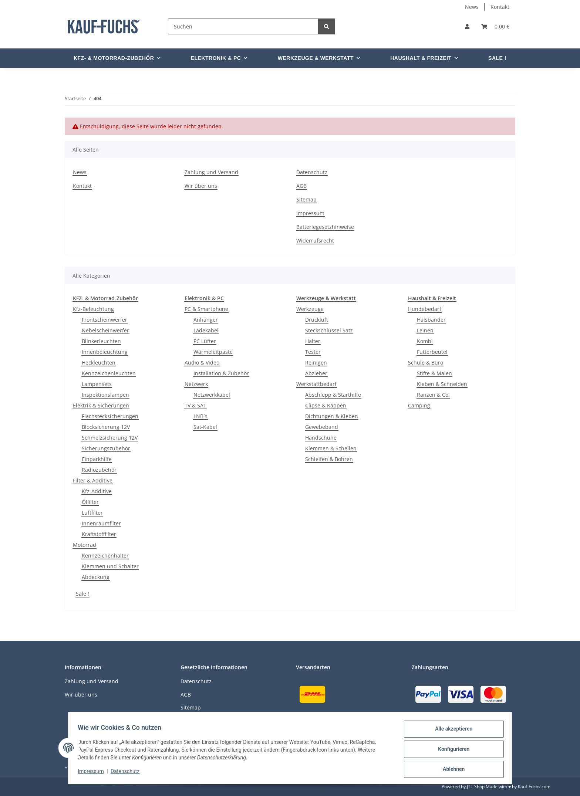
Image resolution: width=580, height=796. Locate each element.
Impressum (93, 773)
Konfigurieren (451, 750)
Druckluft (316, 319)
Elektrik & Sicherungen (101, 405)
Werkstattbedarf (316, 383)
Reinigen (316, 362)
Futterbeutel (432, 351)
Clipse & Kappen (325, 405)
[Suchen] (243, 26)
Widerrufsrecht (315, 240)
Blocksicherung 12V (106, 426)
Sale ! (82, 593)
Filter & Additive (92, 480)
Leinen (425, 330)
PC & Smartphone (206, 308)
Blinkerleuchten (101, 341)
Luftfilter (92, 512)
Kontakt (499, 6)
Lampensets (97, 383)
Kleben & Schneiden (442, 383)
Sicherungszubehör (106, 448)
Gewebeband (321, 426)
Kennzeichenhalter (105, 555)
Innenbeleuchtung (105, 351)
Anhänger (205, 319)
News (472, 6)
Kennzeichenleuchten (109, 373)
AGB (301, 185)
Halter (312, 341)
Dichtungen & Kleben (331, 416)
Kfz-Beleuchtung (93, 308)
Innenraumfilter (101, 523)
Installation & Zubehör (221, 373)
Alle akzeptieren (451, 731)
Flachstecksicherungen (110, 416)
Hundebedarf (424, 308)
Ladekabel (206, 330)
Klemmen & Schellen (331, 448)
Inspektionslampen (105, 394)
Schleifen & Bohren (329, 459)
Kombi (425, 341)
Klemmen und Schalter (110, 566)
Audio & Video (202, 362)
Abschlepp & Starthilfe (333, 394)
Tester (313, 351)
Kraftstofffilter (99, 534)
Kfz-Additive (97, 491)
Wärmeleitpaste (213, 351)
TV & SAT (195, 405)
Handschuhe (321, 437)
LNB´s (200, 416)
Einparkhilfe (97, 459)
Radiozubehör (99, 469)
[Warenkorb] (495, 26)
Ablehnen (451, 770)
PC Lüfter (204, 341)
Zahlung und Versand (211, 172)
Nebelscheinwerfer (105, 330)
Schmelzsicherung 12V (110, 437)
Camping (419, 405)
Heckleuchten (98, 362)
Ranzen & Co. (433, 394)
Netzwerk (196, 383)
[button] (467, 26)
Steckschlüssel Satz (329, 330)
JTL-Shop (476, 786)
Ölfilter (90, 501)
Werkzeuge (310, 308)
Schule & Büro (425, 362)
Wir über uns (201, 185)
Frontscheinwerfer (104, 319)
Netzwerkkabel (211, 394)
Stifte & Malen (434, 373)
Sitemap (306, 199)
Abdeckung (95, 576)
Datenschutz (127, 773)
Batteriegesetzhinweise (325, 226)
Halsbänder (431, 319)
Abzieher (316, 373)
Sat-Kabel (205, 426)
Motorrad (84, 544)
